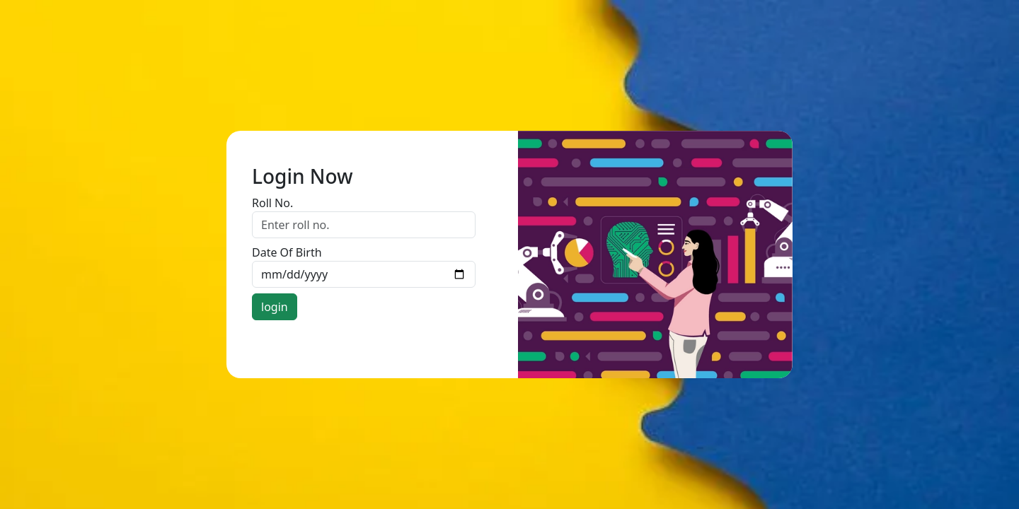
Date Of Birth (287, 252)
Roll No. (272, 203)
